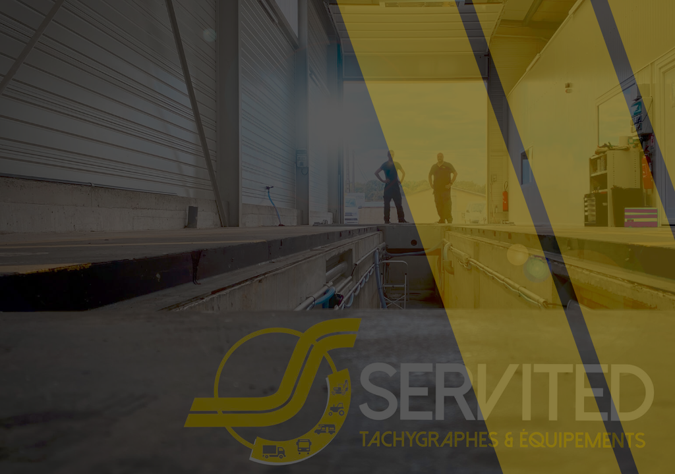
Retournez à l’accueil (320, 300)
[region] (171, 371)
